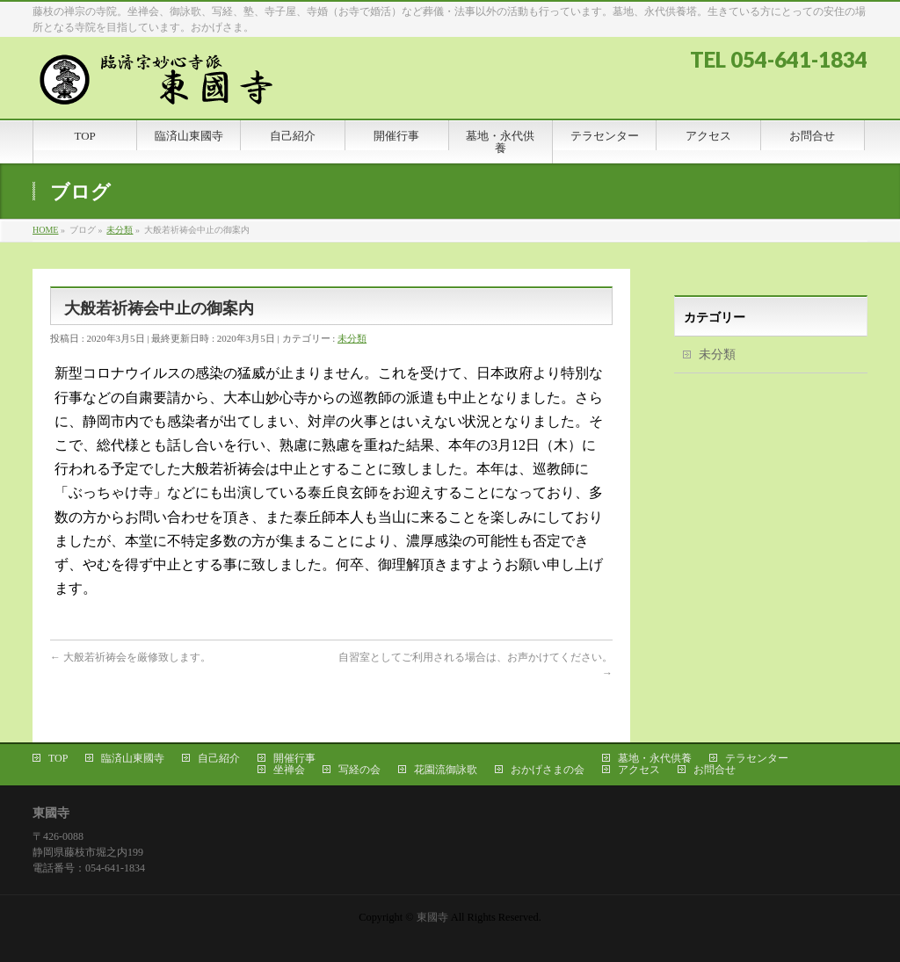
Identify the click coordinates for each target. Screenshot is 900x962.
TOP (58, 758)
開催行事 (294, 758)
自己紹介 (219, 758)
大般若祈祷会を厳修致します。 (130, 657)
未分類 (352, 338)
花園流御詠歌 (445, 769)
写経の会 (359, 769)
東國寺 (432, 917)
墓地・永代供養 (655, 758)
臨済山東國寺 (132, 758)
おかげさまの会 (547, 769)
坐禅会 (289, 769)
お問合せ (714, 769)
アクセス (639, 769)
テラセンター (756, 758)
